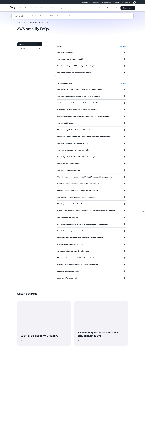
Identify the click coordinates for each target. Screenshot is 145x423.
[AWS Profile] (134, 2)
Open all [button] (123, 46)
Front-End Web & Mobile (31, 23)
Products (19, 23)
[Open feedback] (143, 211)
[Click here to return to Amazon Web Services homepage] (12, 9)
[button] (34, 8)
